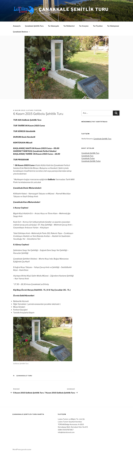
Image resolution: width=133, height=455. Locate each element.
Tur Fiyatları (98, 26)
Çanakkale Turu (24, 376)
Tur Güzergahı (53, 26)
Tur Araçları (84, 26)
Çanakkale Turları (88, 158)
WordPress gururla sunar (21, 449)
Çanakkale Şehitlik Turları (91, 161)
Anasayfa (17, 26)
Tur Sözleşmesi (113, 26)
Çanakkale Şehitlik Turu (74, 9)
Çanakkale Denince (21, 32)
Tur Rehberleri (69, 26)
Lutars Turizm (34, 110)
